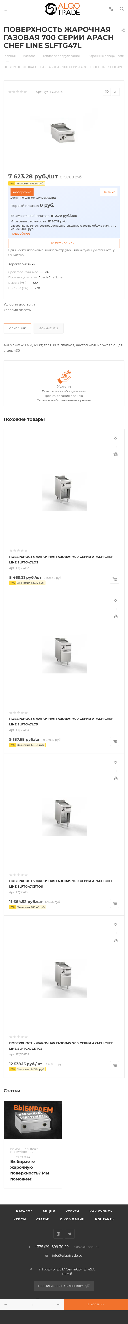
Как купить (101, 1211)
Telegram (70, 1234)
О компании (72, 1219)
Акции (49, 1211)
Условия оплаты (18, 310)
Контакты (105, 1219)
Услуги (64, 386)
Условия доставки (19, 304)
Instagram (58, 1234)
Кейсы (19, 1219)
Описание (17, 328)
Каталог (24, 1211)
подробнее (20, 233)
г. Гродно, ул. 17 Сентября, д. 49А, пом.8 (67, 1271)
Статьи (43, 1219)
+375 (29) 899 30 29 (52, 1247)
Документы (48, 328)
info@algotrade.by (67, 1255)
